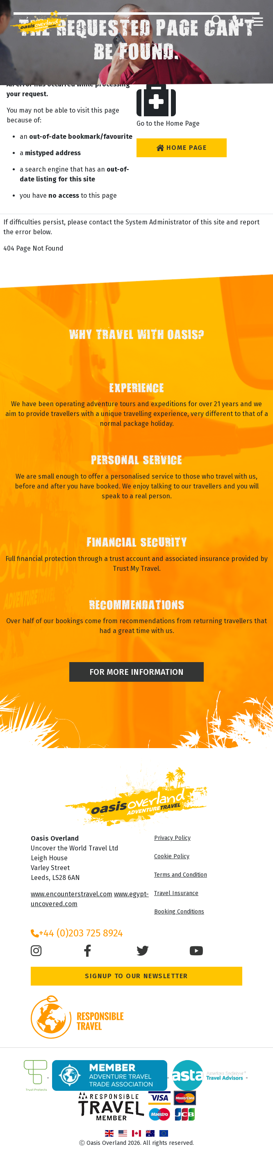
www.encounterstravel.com (71, 894)
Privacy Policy (172, 837)
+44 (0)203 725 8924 (77, 933)
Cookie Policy (171, 856)
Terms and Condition (180, 874)
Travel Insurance (176, 893)
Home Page (182, 148)
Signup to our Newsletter (136, 976)
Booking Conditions (179, 911)
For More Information (136, 672)
